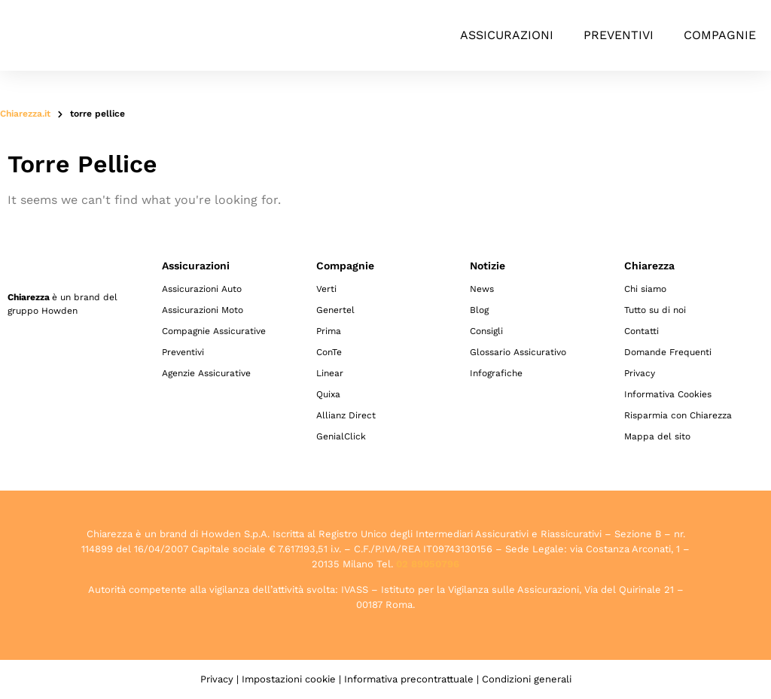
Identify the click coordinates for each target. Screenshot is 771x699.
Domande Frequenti (668, 352)
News (482, 289)
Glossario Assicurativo (518, 352)
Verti (326, 289)
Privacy (639, 373)
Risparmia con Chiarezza (678, 415)
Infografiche (496, 373)
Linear (329, 373)
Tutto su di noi (655, 310)
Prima (328, 331)
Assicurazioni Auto (202, 289)
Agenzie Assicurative (206, 373)
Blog (479, 310)
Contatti (641, 331)
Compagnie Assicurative (214, 331)
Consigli (486, 331)
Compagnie (720, 35)
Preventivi (619, 35)
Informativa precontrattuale (409, 679)
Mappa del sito (657, 436)
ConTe (329, 352)
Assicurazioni (506, 35)
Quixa (328, 394)
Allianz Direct (346, 415)
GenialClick (341, 436)
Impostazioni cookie (289, 679)
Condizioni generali (526, 679)
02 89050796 (427, 564)
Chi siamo (645, 289)
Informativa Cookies (668, 394)
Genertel (335, 310)
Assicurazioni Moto (202, 310)
